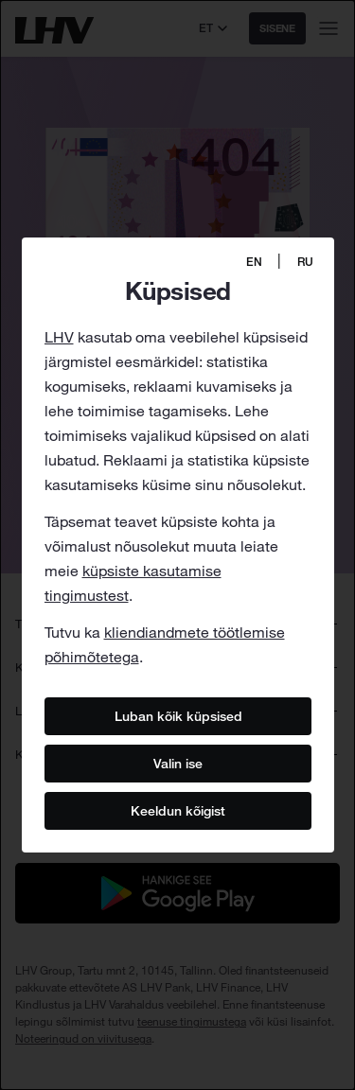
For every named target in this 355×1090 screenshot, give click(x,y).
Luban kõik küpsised (177, 715)
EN (254, 262)
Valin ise (178, 762)
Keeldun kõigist (178, 809)
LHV (59, 336)
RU (305, 262)
